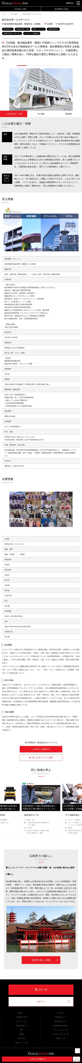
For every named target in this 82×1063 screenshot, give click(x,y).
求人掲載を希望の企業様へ (60, 1025)
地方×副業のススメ (60, 1021)
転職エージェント (21, 1042)
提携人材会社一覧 (21, 1025)
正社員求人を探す (20, 9)
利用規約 (21, 1034)
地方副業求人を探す (61, 9)
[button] (22, 65)
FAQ (21, 1030)
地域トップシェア (38, 29)
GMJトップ (21, 1013)
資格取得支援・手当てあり (11, 33)
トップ (4, 14)
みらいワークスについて (60, 1034)
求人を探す (14, 14)
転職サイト (60, 1038)
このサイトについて (21, 1021)
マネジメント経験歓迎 (32, 33)
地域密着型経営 (53, 29)
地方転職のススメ (60, 1017)
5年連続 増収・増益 (22, 29)
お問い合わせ (21, 1038)
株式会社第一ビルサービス (32, 14)
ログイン (70, 3)
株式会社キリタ (31, 815)
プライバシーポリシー (60, 1030)
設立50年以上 (7, 29)
